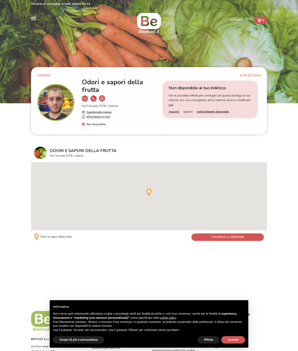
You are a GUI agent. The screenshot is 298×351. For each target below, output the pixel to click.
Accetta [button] (233, 339)
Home (95, 278)
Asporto (174, 112)
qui (171, 105)
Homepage (44, 75)
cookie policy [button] (168, 317)
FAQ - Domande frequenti (168, 283)
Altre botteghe (250, 75)
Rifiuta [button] (208, 339)
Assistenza (159, 289)
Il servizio (97, 283)
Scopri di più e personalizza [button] (79, 339)
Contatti (96, 289)
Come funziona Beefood (167, 278)
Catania (237, 20)
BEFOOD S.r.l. (40, 294)
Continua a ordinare (227, 237)
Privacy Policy (160, 294)
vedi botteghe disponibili (213, 112)
